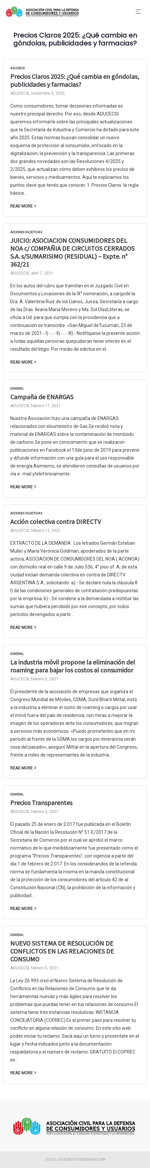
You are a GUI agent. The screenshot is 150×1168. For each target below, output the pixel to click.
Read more (21, 206)
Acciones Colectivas (26, 232)
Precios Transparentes (41, 802)
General (17, 388)
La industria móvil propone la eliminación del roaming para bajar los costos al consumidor (72, 666)
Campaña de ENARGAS (41, 397)
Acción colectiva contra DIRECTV (55, 521)
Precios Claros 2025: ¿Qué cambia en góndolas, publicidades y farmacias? (74, 80)
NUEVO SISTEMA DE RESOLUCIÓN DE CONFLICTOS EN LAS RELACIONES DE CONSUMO (62, 951)
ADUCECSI (17, 68)
